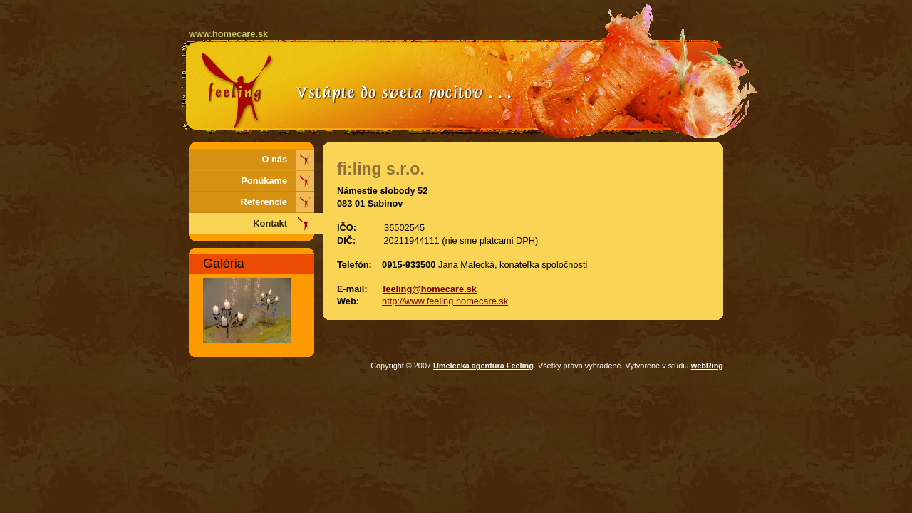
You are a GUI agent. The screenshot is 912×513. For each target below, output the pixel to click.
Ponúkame (264, 180)
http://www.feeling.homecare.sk (445, 301)
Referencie (264, 202)
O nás (274, 159)
